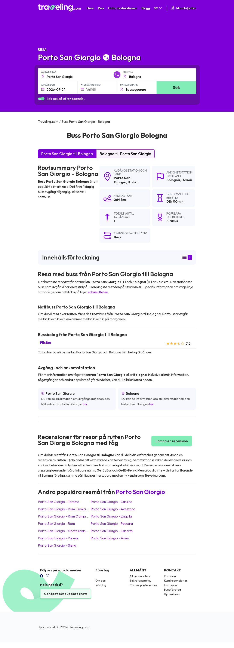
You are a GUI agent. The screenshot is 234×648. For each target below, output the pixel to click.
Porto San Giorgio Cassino (111, 502)
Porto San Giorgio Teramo (58, 502)
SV (158, 8)
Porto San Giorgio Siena (57, 545)
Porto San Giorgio (122, 180)
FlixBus (46, 342)
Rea (101, 8)
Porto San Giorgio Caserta (112, 531)
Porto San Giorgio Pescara (112, 523)
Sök (176, 87)
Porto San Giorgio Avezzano (113, 509)
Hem (90, 8)
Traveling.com (80, 627)
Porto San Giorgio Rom (56, 523)
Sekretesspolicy (140, 581)
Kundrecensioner (175, 581)
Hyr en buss (172, 594)
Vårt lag (100, 585)
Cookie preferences (143, 585)
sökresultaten (98, 292)
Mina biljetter (183, 8)
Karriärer (170, 576)
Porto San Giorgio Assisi (110, 538)
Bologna (173, 180)
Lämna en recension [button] (172, 441)
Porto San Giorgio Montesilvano (63, 531)
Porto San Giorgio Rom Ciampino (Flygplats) (72, 516)
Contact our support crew (65, 594)
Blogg (145, 8)
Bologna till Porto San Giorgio (125, 153)
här (85, 404)
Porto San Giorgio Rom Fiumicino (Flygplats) (72, 509)
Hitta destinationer (122, 8)
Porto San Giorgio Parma (58, 538)
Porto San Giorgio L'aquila (111, 516)
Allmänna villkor (140, 576)
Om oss (100, 581)
